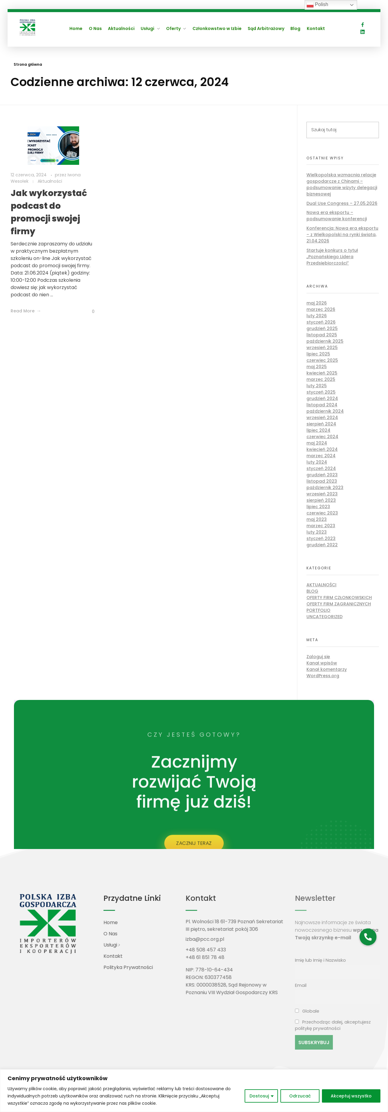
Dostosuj (259, 1096)
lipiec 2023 (318, 507)
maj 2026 (316, 303)
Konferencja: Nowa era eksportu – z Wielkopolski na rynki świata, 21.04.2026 (342, 234)
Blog (312, 591)
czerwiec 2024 (322, 437)
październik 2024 (325, 411)
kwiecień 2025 (321, 373)
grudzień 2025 (322, 328)
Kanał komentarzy (326, 669)
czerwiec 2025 (322, 360)
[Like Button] (88, 311)
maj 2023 (316, 519)
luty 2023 (316, 532)
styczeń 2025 (321, 392)
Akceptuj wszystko (351, 1096)
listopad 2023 (321, 481)
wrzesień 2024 (322, 418)
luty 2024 (316, 462)
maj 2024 (316, 443)
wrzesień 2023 (322, 494)
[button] (368, 937)
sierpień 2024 (321, 424)
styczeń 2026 (321, 322)
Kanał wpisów (321, 663)
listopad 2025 (321, 335)
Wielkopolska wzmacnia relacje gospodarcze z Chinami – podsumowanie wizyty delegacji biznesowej (341, 184)
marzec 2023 (320, 526)
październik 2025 (324, 341)
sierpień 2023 (321, 500)
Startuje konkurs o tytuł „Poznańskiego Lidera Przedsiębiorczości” (332, 256)
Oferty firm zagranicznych (338, 604)
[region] (194, 1090)
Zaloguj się (318, 657)
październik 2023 (324, 487)
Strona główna (28, 64)
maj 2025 (316, 367)
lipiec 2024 (318, 430)
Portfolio (318, 610)
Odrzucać (300, 1096)
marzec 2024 (321, 456)
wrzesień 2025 (322, 348)
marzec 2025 (320, 379)
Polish (317, 4)
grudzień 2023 (322, 475)
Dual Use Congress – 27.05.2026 (341, 203)
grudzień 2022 (322, 545)
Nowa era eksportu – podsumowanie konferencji (336, 215)
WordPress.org (322, 676)
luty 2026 (316, 316)
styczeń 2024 (321, 468)
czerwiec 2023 (322, 513)
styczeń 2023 (321, 538)
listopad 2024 (321, 405)
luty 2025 (316, 386)
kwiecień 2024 (322, 449)
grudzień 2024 (322, 398)
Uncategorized (324, 617)
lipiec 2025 (318, 354)
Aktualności (50, 181)
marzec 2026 (320, 309)
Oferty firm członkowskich (339, 597)
